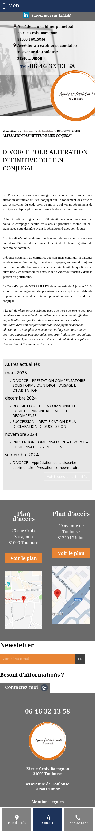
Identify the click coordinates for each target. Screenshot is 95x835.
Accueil (29, 131)
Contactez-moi (21, 687)
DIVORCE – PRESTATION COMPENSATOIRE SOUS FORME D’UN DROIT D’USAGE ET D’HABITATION (49, 385)
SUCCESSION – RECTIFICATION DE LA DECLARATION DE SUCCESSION (44, 424)
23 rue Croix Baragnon (37, 36)
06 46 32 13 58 (47, 711)
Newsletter (17, 645)
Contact (47, 823)
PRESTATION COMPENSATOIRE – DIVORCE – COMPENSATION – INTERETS (50, 444)
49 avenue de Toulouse (37, 55)
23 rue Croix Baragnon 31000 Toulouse (47, 771)
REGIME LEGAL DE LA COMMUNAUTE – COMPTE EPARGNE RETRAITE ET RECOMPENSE (46, 410)
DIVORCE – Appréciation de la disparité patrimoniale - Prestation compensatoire (46, 465)
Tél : (47, 67)
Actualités (45, 131)
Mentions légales (48, 801)
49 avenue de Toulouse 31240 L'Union (47, 786)
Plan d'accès (17, 823)
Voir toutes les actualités (67, 476)
